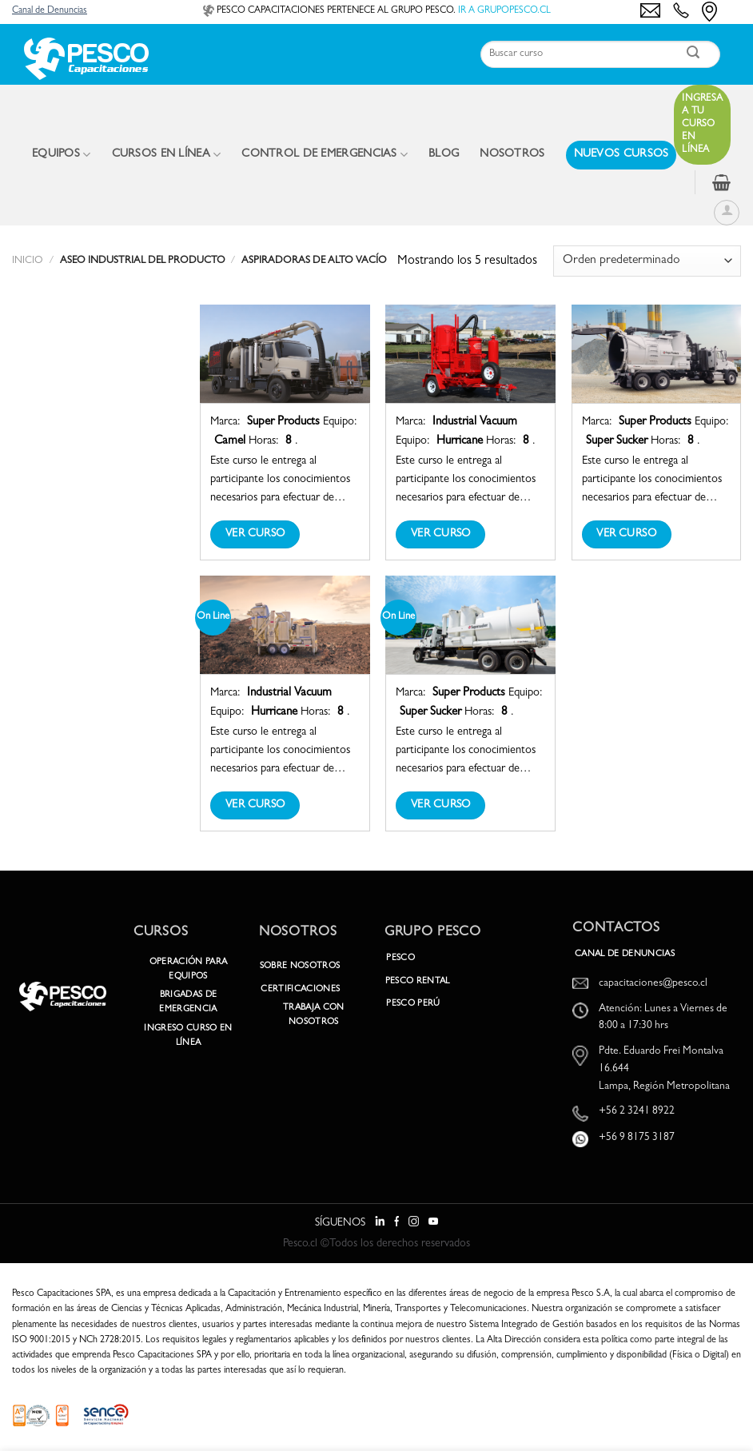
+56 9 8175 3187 (637, 1138)
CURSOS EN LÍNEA (166, 154)
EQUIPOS (61, 154)
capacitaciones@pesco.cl (653, 984)
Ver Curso (255, 534)
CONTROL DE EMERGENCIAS (324, 154)
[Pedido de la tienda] (647, 261)
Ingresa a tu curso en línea (702, 124)
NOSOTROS (512, 155)
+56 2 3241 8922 (637, 1111)
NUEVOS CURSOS (621, 155)
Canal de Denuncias (49, 11)
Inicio (27, 261)
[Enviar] (693, 55)
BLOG (443, 155)
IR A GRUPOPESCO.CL (504, 11)
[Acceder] (726, 212)
